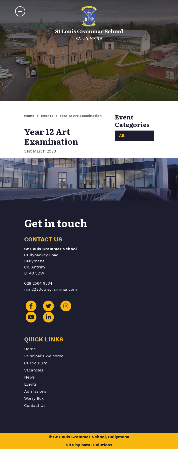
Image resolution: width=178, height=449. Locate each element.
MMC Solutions (96, 444)
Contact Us (35, 405)
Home (29, 116)
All (121, 135)
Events (47, 116)
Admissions (35, 391)
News (29, 377)
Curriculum (35, 363)
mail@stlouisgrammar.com (50, 289)
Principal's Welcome (43, 356)
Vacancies (33, 370)
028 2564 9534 (38, 283)
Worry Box (34, 398)
